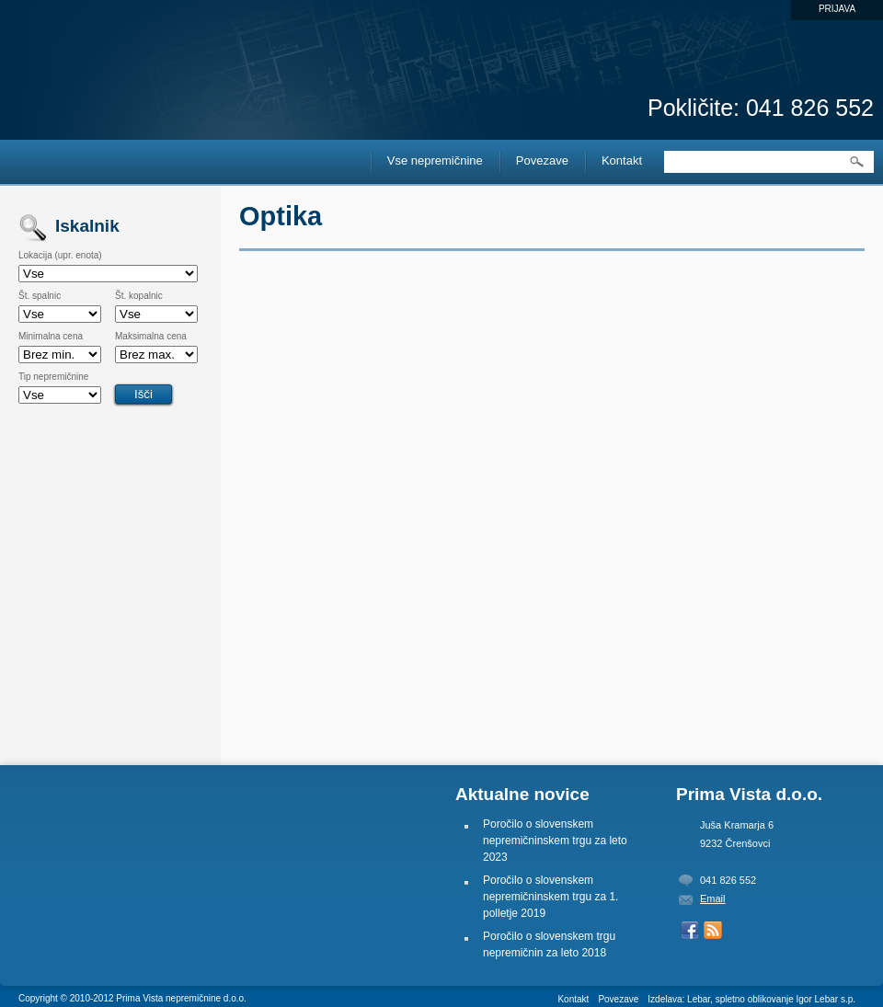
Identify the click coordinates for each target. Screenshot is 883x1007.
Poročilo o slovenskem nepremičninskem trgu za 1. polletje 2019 (550, 897)
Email (713, 898)
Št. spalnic (39, 296)
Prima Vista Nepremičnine (100, 46)
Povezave (542, 160)
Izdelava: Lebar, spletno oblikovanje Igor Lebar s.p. (751, 999)
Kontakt (622, 160)
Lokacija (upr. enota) (60, 255)
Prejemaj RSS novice (713, 930)
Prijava (837, 9)
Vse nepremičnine (435, 160)
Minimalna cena (50, 336)
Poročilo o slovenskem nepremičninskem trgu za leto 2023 (555, 841)
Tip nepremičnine (53, 377)
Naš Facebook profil (690, 930)
